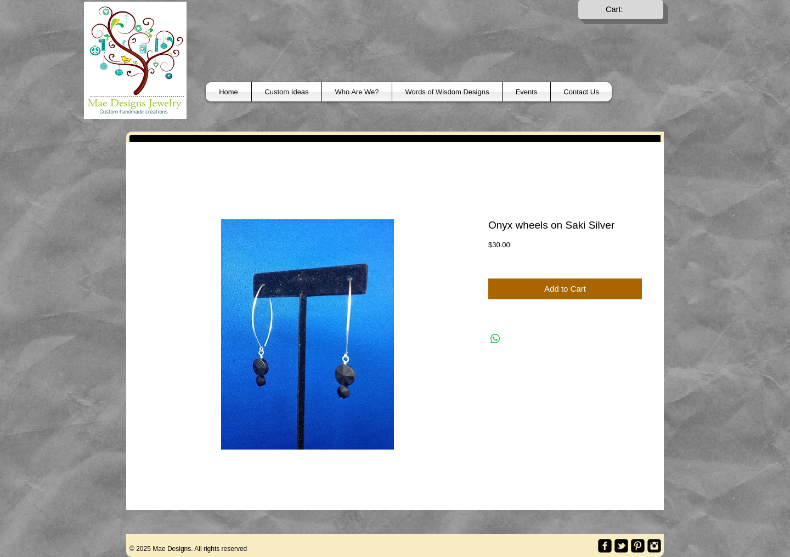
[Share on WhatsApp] (495, 338)
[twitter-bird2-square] (621, 546)
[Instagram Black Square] (654, 546)
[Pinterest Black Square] (638, 546)
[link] (621, 9)
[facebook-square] (605, 546)
